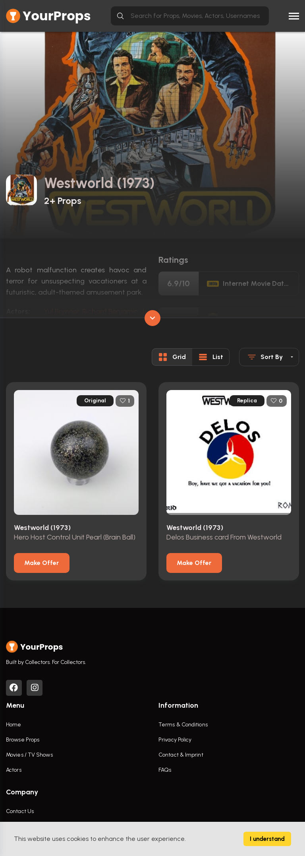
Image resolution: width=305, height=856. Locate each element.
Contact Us (20, 811)
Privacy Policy (174, 739)
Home (13, 724)
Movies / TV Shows (29, 754)
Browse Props (22, 739)
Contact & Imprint (180, 754)
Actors (13, 770)
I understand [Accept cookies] (267, 838)
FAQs (164, 770)
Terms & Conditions (183, 724)
